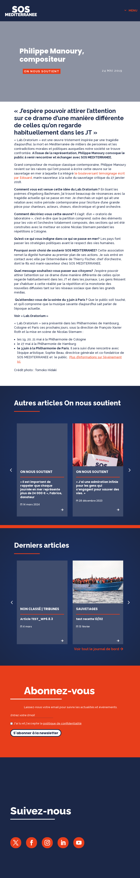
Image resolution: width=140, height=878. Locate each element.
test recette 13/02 (89, 619)
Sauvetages (87, 609)
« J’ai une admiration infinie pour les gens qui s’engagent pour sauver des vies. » (97, 487)
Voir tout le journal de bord (96, 649)
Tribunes (51, 609)
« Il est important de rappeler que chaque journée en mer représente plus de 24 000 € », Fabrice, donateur (41, 489)
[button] (129, 470)
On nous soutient (41, 71)
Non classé (30, 609)
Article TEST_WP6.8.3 (36, 619)
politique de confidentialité (62, 723)
